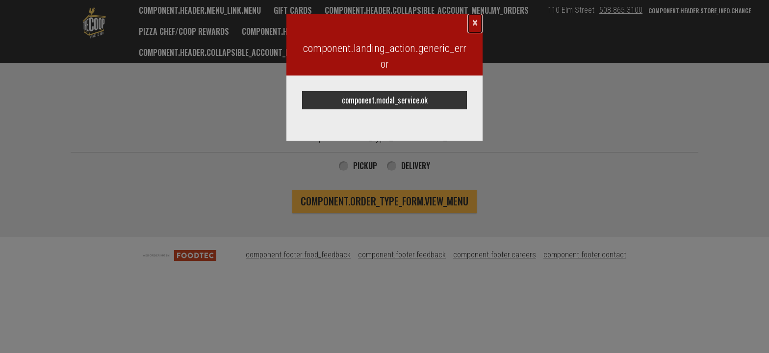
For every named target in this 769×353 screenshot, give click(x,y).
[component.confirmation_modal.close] (475, 23)
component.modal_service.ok (385, 100)
